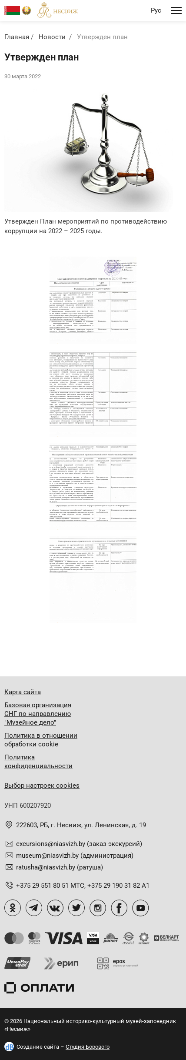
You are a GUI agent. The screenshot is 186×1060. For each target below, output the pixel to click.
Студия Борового (88, 1046)
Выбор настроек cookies (42, 785)
